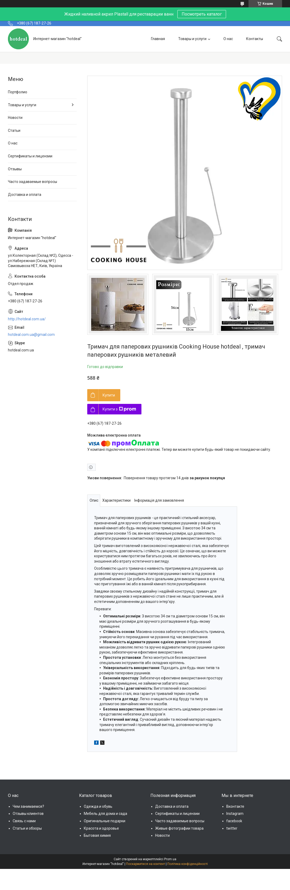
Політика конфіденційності (187, 864)
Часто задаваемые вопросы (32, 182)
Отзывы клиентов (28, 813)
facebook (234, 821)
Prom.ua (170, 859)
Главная (158, 39)
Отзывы (15, 169)
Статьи (14, 130)
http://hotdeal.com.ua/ (27, 319)
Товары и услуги (192, 39)
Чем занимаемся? (28, 806)
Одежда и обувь (98, 806)
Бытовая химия (97, 835)
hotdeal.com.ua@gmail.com (31, 334)
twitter (231, 828)
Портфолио (17, 92)
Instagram (234, 813)
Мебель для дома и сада (105, 813)
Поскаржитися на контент (145, 864)
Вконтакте (235, 806)
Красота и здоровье (101, 828)
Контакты (254, 39)
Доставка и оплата (24, 194)
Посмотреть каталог (202, 14)
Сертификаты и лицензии (30, 156)
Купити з (119, 409)
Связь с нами (24, 821)
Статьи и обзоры (27, 828)
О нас (228, 39)
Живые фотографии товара (179, 828)
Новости (15, 117)
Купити (109, 395)
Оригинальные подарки (104, 821)
